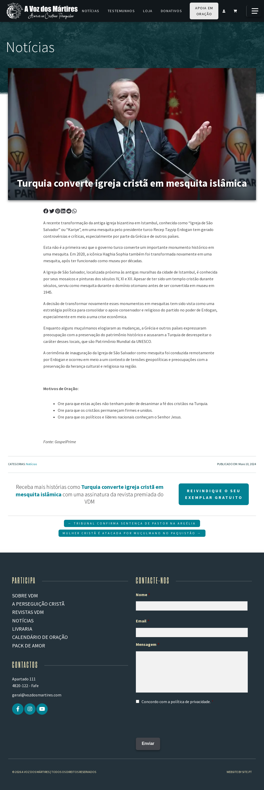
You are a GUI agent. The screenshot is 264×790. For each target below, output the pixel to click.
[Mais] (253, 11)
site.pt (247, 769)
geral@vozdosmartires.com (36, 694)
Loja (147, 11)
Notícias (91, 11)
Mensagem (147, 644)
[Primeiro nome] (192, 606)
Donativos (171, 11)
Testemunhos (121, 11)
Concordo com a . (176, 701)
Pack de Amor (28, 645)
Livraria (22, 629)
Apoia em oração (204, 11)
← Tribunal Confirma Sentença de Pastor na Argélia (132, 523)
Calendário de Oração (40, 637)
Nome (143, 594)
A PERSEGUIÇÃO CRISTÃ (38, 603)
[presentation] (175, 719)
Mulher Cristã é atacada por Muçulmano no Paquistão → (132, 533)
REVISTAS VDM (28, 612)
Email (142, 620)
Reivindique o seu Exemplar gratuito (214, 494)
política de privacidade (190, 701)
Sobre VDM (25, 595)
